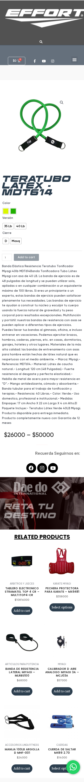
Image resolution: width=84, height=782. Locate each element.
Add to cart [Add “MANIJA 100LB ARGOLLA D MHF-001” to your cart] (22, 768)
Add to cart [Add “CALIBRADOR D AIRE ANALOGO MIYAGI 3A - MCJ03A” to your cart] (62, 691)
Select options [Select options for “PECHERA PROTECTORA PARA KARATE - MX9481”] (62, 607)
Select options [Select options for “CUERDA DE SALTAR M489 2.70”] (62, 768)
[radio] (6, 211)
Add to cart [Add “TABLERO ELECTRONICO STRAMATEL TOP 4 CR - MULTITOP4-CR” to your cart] (22, 611)
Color (6, 203)
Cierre (6, 233)
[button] (74, 59)
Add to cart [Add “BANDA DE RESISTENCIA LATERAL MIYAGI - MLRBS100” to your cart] (22, 691)
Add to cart (26, 257)
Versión (7, 218)
